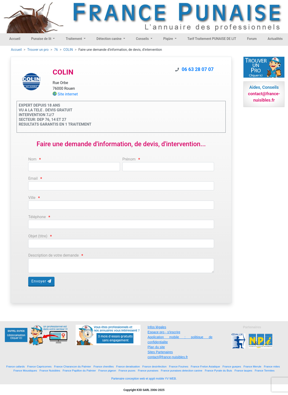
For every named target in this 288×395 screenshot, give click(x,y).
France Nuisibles (50, 370)
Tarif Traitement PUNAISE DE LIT (211, 39)
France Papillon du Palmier (79, 370)
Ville (31, 197)
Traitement (74, 39)
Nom (32, 159)
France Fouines (178, 366)
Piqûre (168, 39)
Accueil (14, 39)
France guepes (232, 366)
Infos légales (157, 327)
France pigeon (107, 370)
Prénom (129, 159)
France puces (127, 370)
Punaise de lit (41, 39)
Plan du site (156, 347)
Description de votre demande (53, 255)
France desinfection (154, 366)
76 (56, 50)
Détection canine (109, 39)
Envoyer (41, 281)
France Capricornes (39, 366)
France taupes (243, 370)
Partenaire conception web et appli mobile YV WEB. (144, 378)
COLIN (68, 50)
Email (33, 178)
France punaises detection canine (181, 370)
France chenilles (103, 366)
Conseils (143, 39)
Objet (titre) (37, 236)
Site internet (68, 94)
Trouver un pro (38, 50)
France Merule (252, 366)
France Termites (265, 370)
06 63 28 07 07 (198, 69)
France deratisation (128, 366)
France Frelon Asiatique (205, 366)
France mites (272, 366)
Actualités (275, 39)
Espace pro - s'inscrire (164, 332)
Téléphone (37, 217)
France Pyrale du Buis (218, 370)
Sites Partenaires (160, 352)
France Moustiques (25, 370)
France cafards (15, 366)
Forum (252, 39)
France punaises (148, 370)
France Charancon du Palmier (72, 366)
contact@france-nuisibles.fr (168, 357)
